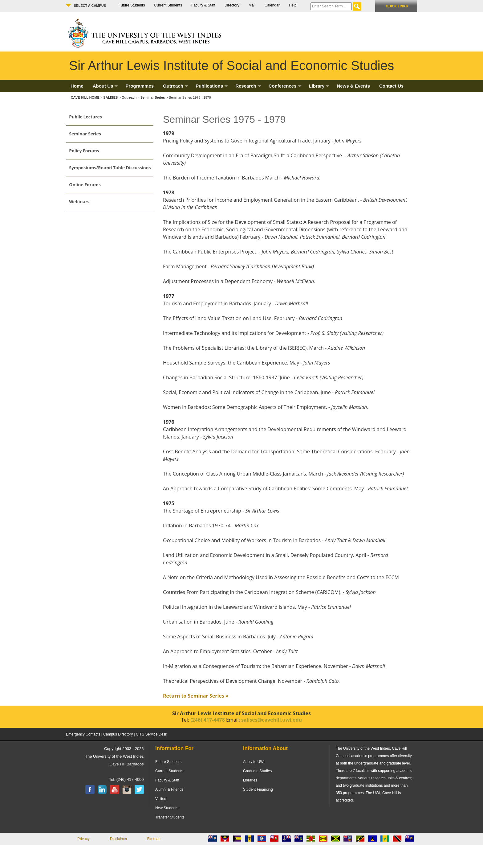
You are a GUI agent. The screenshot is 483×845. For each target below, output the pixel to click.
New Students (166, 808)
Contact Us (391, 86)
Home (77, 86)
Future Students (132, 5)
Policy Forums (84, 151)
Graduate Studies (257, 771)
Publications (212, 86)
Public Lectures (85, 117)
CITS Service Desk (151, 734)
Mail (252, 5)
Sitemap (153, 839)
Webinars (79, 201)
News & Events (353, 86)
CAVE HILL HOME (85, 97)
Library (319, 86)
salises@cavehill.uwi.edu (271, 719)
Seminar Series (152, 97)
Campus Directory (118, 734)
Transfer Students (170, 817)
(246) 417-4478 (207, 719)
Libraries (250, 780)
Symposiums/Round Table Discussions (110, 168)
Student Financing (258, 789)
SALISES (110, 97)
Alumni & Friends (169, 789)
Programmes (139, 86)
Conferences (285, 86)
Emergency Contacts (83, 734)
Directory (232, 5)
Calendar (272, 5)
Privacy (83, 839)
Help (293, 5)
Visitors (161, 799)
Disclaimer (118, 839)
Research (248, 86)
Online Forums (85, 185)
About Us (105, 86)
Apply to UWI (254, 762)
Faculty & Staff (203, 5)
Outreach (175, 86)
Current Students (168, 5)
